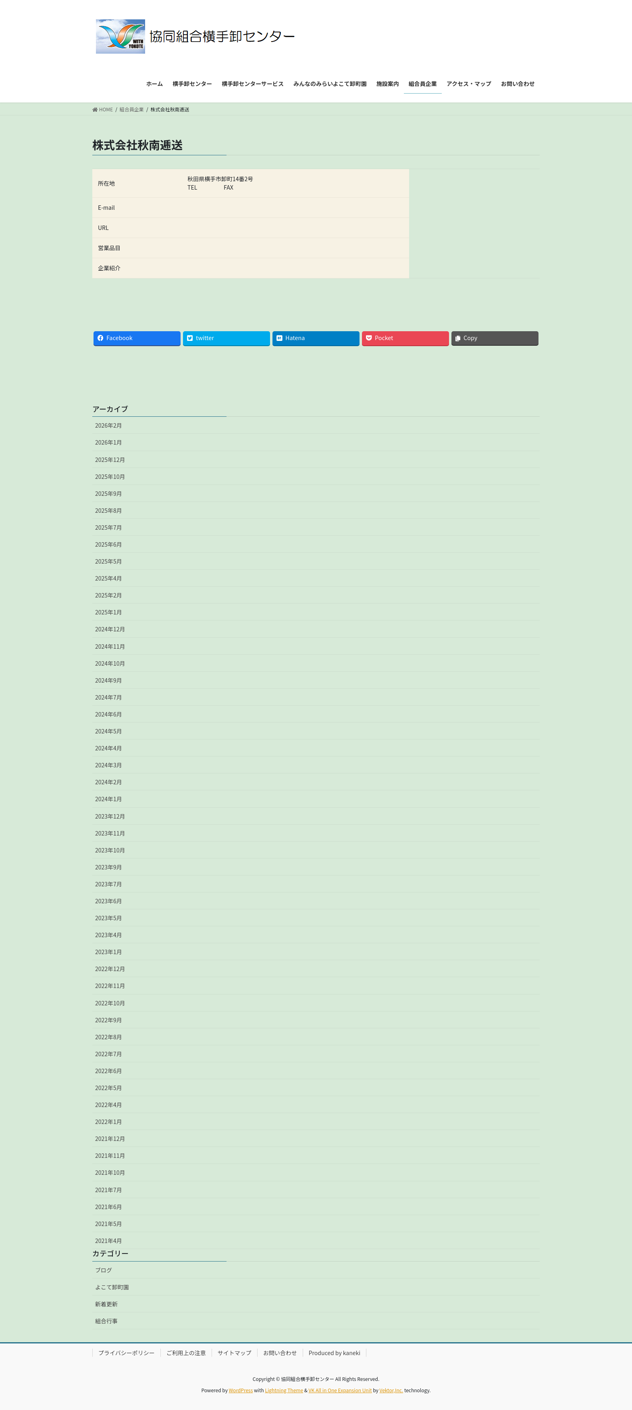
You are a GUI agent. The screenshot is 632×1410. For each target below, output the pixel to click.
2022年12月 (110, 969)
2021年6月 (108, 1207)
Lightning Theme (284, 1390)
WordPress (241, 1390)
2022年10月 (110, 1003)
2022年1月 (108, 1122)
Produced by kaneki (334, 1353)
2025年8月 (108, 510)
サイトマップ (235, 1353)
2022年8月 (108, 1037)
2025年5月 (108, 561)
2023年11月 (110, 833)
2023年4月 (108, 935)
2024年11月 (110, 646)
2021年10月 (110, 1172)
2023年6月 (108, 901)
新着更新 (106, 1304)
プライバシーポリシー (126, 1353)
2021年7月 (108, 1190)
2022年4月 (108, 1105)
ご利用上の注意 (186, 1353)
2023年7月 (108, 884)
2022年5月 (108, 1088)
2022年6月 (108, 1071)
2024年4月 (108, 748)
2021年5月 (108, 1224)
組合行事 (106, 1321)
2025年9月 (108, 493)
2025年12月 (110, 459)
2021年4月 (108, 1241)
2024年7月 (108, 697)
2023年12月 (110, 816)
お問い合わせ (280, 1353)
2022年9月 (108, 1020)
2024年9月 (108, 680)
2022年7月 (108, 1054)
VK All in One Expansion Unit (340, 1390)
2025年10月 (110, 476)
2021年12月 (110, 1138)
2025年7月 (108, 527)
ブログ (103, 1270)
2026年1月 (108, 442)
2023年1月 (108, 952)
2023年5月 (108, 918)
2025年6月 (108, 544)
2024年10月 (110, 663)
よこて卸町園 (112, 1287)
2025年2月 (108, 595)
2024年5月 (108, 731)
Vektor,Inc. (391, 1390)
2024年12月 (110, 629)
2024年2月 (108, 782)
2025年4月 (108, 578)
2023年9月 (108, 867)
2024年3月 (108, 765)
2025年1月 (108, 612)
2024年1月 (108, 799)
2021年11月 (110, 1155)
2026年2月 (108, 425)
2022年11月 (110, 986)
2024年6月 (108, 714)
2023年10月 (110, 850)
